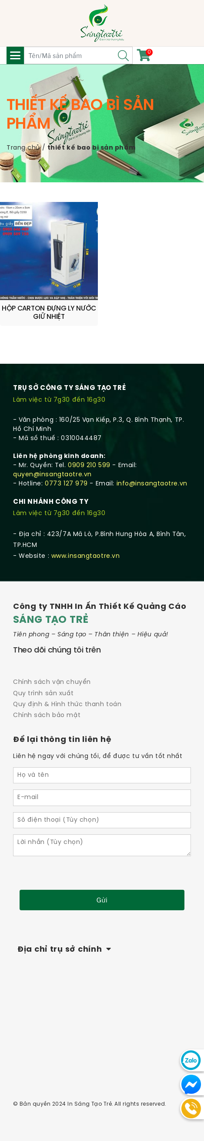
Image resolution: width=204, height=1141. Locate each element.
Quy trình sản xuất (43, 693)
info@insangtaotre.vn (152, 484)
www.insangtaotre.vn (85, 556)
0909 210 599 (89, 465)
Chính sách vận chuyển (52, 682)
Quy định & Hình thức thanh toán (67, 704)
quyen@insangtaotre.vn (52, 474)
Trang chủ (23, 148)
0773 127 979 (66, 484)
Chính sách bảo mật (46, 715)
